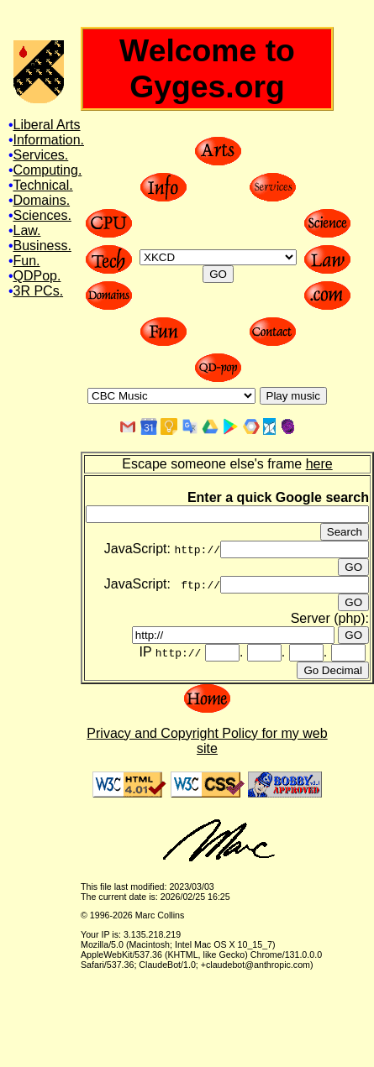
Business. (42, 245)
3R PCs (36, 291)
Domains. (42, 200)
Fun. (26, 261)
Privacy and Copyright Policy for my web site (207, 741)
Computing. (47, 170)
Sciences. (42, 215)
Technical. (43, 185)
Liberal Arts (47, 125)
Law (25, 230)
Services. (41, 155)
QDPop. (37, 276)
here (319, 464)
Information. (48, 140)
